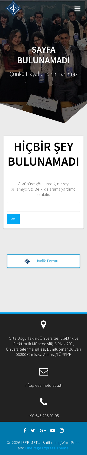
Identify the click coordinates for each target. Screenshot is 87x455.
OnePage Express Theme (46, 448)
